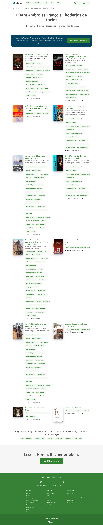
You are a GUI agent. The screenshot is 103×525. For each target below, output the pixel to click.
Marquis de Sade (44, 92)
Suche (77, 3)
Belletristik (59, 438)
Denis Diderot (29, 228)
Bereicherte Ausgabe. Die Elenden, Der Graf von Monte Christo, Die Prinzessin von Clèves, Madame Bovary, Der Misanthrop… (37, 162)
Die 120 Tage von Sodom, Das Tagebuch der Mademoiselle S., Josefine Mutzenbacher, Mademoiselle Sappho (36, 58)
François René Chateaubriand (33, 199)
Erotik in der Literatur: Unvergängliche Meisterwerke (76, 56)
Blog (52, 3)
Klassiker (50, 438)
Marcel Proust (29, 192)
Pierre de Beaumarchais (32, 174)
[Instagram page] (63, 483)
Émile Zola (28, 177)
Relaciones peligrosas (73, 408)
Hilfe (58, 3)
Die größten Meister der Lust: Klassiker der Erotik (75, 157)
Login (85, 3)
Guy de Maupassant (31, 95)
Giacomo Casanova (43, 67)
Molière (28, 170)
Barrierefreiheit (30, 507)
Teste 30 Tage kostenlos (78, 41)
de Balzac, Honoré (30, 67)
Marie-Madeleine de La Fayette (34, 188)
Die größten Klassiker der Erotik (36, 55)
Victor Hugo (42, 195)
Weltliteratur (78, 438)
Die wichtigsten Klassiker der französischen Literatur (35, 157)
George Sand (44, 174)
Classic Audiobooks (31, 416)
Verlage (48, 500)
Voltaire (44, 220)
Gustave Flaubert (30, 167)
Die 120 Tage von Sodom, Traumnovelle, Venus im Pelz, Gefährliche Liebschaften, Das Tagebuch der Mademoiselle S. (77, 162)
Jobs (47, 495)
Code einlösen (30, 502)
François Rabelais (30, 206)
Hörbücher (37, 3)
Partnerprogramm (51, 502)
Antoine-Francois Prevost (32, 220)
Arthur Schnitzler (30, 63)
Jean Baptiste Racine (39, 177)
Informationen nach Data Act (75, 498)
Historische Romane (26, 438)
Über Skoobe (50, 493)
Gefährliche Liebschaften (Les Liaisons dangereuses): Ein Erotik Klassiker (37, 108)
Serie (67, 245)
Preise (46, 3)
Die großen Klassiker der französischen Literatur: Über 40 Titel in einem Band (36, 242)
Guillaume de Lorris (31, 195)
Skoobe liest (29, 512)
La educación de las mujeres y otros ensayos (76, 325)
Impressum (70, 502)
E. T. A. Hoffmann (30, 74)
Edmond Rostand (42, 210)
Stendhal (41, 185)
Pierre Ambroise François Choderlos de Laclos (38, 70)
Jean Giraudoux (30, 224)
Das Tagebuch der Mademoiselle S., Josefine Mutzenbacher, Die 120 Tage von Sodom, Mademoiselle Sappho (76, 60)
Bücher (28, 3)
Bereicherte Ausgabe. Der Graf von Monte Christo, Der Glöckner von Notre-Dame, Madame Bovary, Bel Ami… (37, 330)
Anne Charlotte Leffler (31, 92)
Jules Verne (29, 213)
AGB (68, 495)
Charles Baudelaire (31, 85)
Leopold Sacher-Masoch (32, 81)
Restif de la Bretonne (42, 88)
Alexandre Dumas (41, 167)
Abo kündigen (70, 500)
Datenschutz (70, 493)
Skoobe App (29, 498)
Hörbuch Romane (39, 438)
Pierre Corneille (36, 170)
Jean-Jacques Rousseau (32, 203)
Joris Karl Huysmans (31, 185)
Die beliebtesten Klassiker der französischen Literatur (36, 325)
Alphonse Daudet (40, 224)
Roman (66, 242)
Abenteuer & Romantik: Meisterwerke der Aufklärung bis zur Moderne (35, 247)
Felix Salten (40, 74)
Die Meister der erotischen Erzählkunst (74, 107)
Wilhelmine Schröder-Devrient (34, 77)
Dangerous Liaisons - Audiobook (36, 408)
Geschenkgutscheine (32, 500)
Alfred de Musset (30, 88)
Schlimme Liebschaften (73, 240)
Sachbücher (69, 438)
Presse (48, 498)
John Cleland (41, 85)
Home (21, 8)
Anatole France (41, 206)
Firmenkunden (50, 505)
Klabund (39, 63)
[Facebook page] (53, 483)
